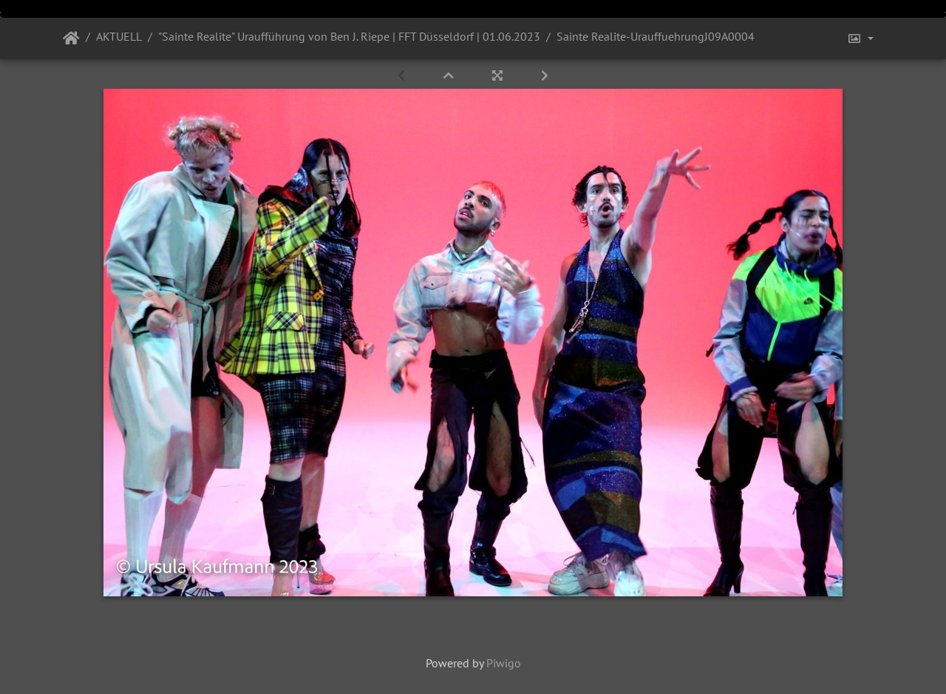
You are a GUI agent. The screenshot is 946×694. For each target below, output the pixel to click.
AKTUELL (119, 36)
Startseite (71, 38)
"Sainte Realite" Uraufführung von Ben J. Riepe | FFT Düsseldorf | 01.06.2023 (349, 36)
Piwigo (503, 663)
